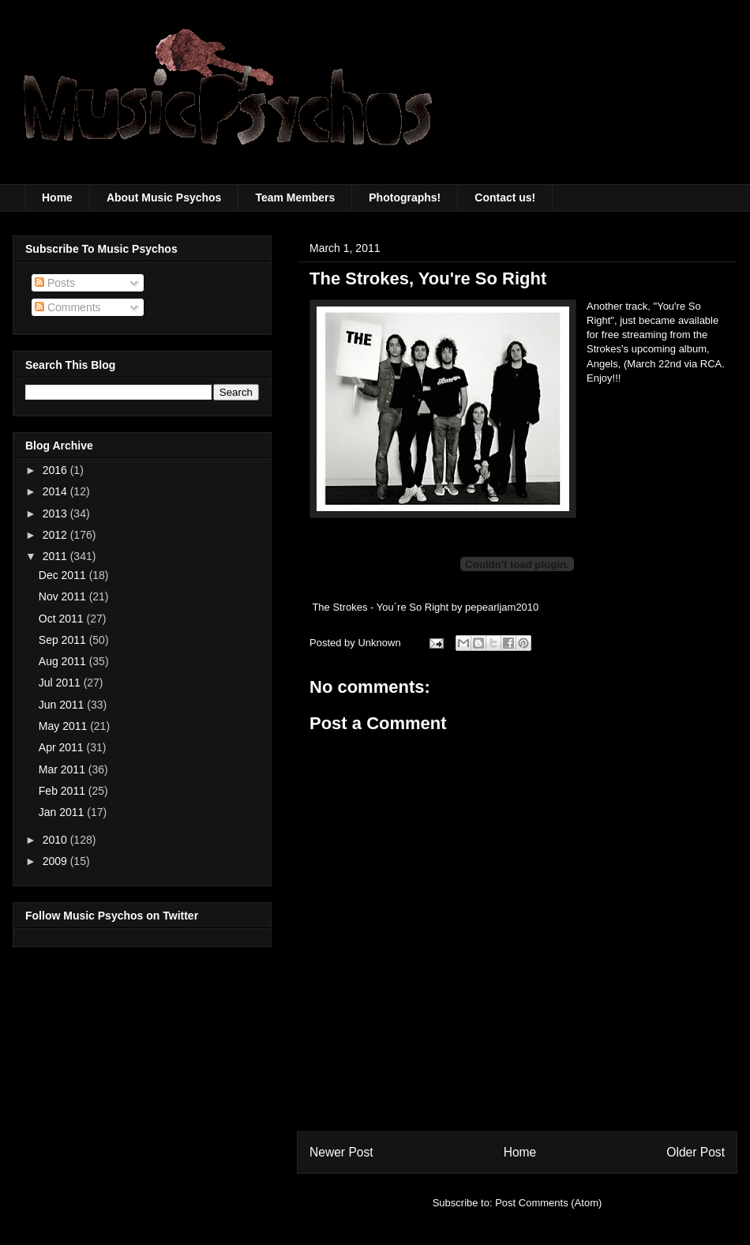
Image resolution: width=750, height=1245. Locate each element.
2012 (56, 534)
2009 (56, 861)
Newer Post (341, 1152)
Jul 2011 (61, 682)
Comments (68, 307)
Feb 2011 (63, 790)
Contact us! (504, 197)
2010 (56, 839)
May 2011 (64, 726)
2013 (56, 513)
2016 (56, 470)
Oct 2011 (63, 618)
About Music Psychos (164, 197)
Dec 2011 (64, 575)
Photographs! (405, 197)
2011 (56, 556)
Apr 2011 (63, 747)
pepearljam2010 (501, 607)
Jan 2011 (63, 812)
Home (57, 197)
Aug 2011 (64, 661)
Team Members (295, 197)
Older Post (695, 1152)
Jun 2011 (63, 704)
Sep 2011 (64, 640)
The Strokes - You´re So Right (380, 607)
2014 (56, 491)
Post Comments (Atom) (548, 1203)
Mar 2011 (63, 769)
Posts (55, 282)
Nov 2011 (64, 596)
